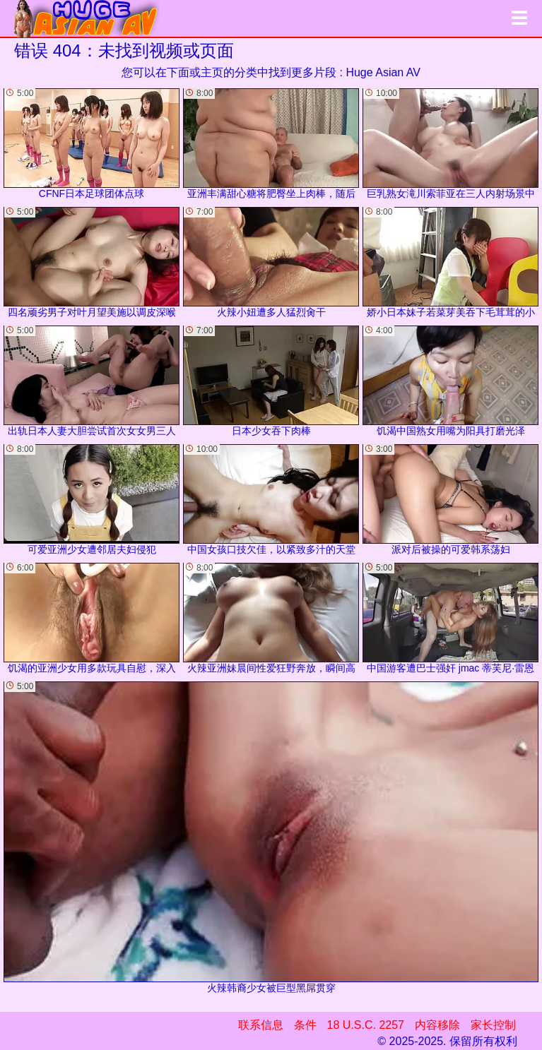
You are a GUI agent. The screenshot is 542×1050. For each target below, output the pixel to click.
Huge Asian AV (383, 72)
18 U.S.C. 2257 (365, 1025)
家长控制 (493, 1025)
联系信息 (260, 1025)
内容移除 (437, 1025)
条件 (305, 1025)
